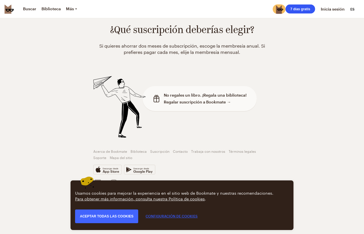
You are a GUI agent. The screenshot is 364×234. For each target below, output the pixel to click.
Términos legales (242, 151)
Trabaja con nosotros (208, 151)
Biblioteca (139, 151)
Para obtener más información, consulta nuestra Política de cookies (140, 198)
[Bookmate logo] (9, 9)
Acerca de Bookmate (110, 151)
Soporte (99, 157)
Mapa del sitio (121, 157)
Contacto (180, 151)
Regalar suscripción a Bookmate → (197, 101)
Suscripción (159, 151)
